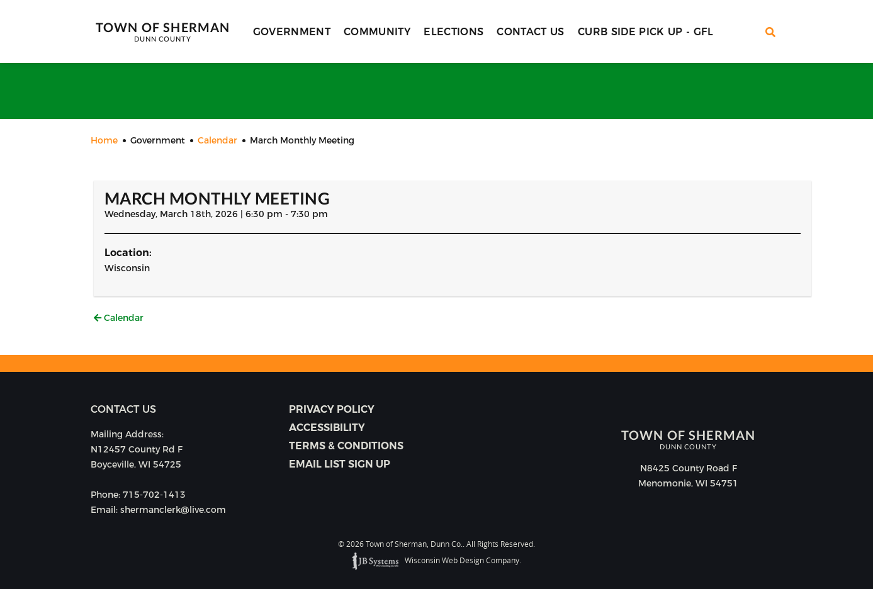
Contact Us (531, 32)
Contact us (123, 409)
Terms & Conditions (346, 446)
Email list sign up (339, 464)
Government (292, 32)
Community (377, 32)
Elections (453, 32)
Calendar (119, 317)
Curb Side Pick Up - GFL (645, 32)
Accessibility (327, 428)
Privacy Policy (332, 409)
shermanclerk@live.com (173, 509)
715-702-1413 (154, 494)
